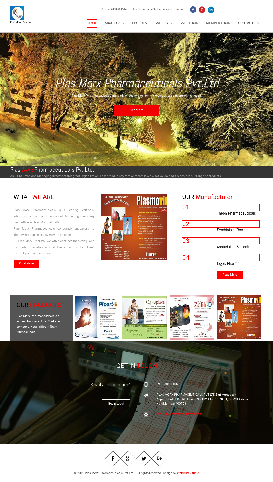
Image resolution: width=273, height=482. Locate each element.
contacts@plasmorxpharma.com (162, 9)
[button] (164, 23)
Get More (136, 110)
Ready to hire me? (110, 385)
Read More (26, 264)
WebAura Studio (188, 473)
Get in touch (116, 404)
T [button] (114, 23)
